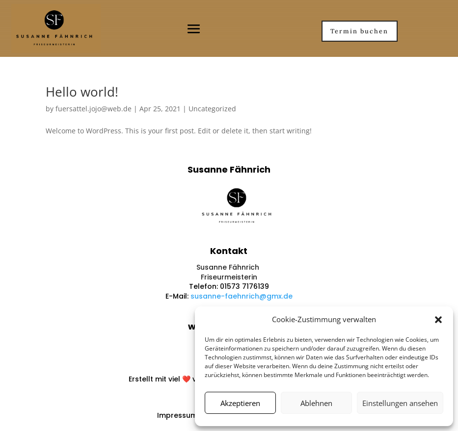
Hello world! (82, 92)
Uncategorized (212, 108)
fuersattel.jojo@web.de (93, 108)
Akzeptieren (240, 403)
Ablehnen (316, 403)
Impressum (177, 415)
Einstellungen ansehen (400, 403)
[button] (438, 320)
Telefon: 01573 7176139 (229, 286)
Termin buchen (359, 31)
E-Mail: (177, 296)
